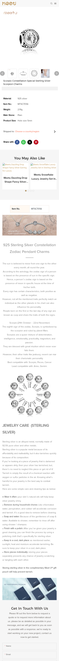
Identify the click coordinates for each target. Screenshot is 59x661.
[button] (25, 185)
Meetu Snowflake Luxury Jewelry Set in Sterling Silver (43, 177)
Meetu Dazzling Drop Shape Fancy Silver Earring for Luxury (15, 177)
